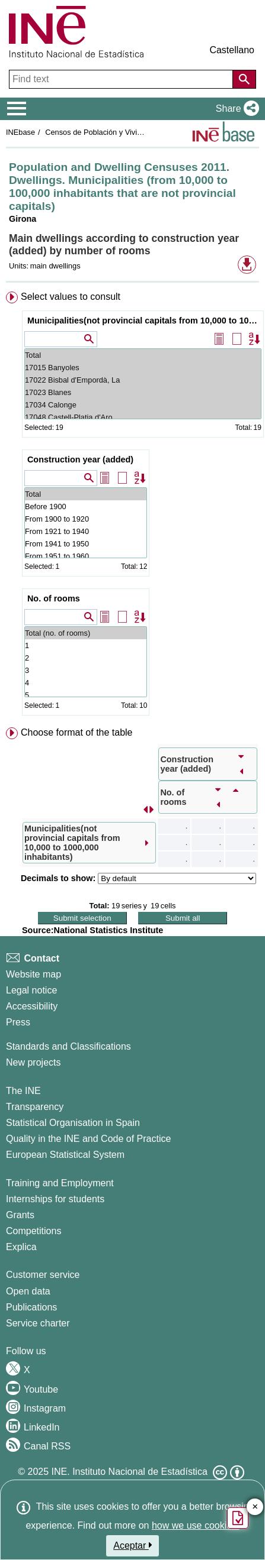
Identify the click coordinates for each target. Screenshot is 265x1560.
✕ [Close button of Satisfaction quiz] (255, 1507)
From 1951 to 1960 (85, 556)
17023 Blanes (143, 392)
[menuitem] (132, 505)
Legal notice (31, 990)
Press (18, 1022)
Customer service (42, 1275)
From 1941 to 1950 (85, 544)
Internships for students (55, 1199)
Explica (21, 1247)
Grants (20, 1215)
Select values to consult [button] (70, 297)
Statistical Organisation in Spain (73, 1123)
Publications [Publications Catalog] (31, 1307)
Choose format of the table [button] (77, 732)
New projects (33, 1062)
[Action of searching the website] (244, 79)
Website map (33, 974)
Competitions (33, 1231)
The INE (23, 1091)
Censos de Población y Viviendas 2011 (110, 132)
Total (143, 355)
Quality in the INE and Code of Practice (88, 1139)
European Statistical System (65, 1155)
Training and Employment (60, 1183)
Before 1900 (85, 506)
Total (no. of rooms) (85, 633)
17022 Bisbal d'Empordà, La (143, 380)
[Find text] (122, 79)
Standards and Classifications (68, 1046)
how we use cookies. (196, 1525)
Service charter (38, 1323)
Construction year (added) (80, 459)
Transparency (34, 1107)
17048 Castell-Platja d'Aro (143, 417)
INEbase (20, 132)
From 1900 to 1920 (85, 519)
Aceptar (132, 1545)
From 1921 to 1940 (85, 531)
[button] (235, 108)
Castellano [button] (231, 50)
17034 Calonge (143, 405)
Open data (28, 1291)
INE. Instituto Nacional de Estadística (129, 1472)
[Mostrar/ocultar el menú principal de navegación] (17, 108)
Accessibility (32, 1006)
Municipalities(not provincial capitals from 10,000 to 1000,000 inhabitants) (144, 320)
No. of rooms (53, 598)
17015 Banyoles (143, 367)
